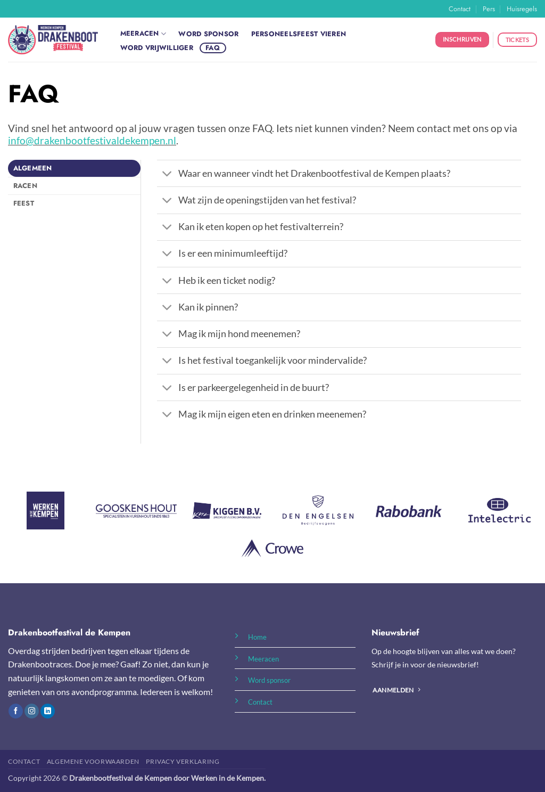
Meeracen (143, 33)
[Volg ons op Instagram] (31, 711)
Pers (489, 9)
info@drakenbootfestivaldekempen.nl (92, 140)
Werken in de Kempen (227, 777)
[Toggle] (167, 174)
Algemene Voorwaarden (93, 761)
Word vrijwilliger (156, 48)
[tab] (74, 168)
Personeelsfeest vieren (298, 34)
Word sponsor (208, 34)
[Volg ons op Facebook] (16, 711)
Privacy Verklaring (182, 761)
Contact (459, 9)
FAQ (212, 48)
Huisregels (522, 9)
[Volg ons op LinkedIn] (47, 711)
